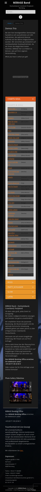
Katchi (10, 177)
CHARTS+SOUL (14, 99)
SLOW (10, 292)
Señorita (11, 159)
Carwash (11, 242)
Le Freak (11, 249)
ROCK (10, 282)
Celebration (12, 246)
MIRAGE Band (21, 2)
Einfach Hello (13, 148)
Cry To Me (11, 127)
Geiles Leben (12, 210)
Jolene (10, 206)
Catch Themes (31, 490)
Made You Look (13, 138)
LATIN (10, 297)
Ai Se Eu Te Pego (14, 239)
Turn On (11, 265)
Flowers (11, 118)
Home (10, 23)
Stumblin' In (12, 112)
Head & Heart (13, 145)
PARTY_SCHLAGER (15, 287)
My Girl (10, 258)
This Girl (11, 203)
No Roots (11, 192)
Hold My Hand (13, 219)
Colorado (11, 141)
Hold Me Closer (13, 134)
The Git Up (12, 155)
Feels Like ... (12, 109)
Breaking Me (12, 152)
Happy (10, 222)
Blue (9, 131)
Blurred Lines (13, 226)
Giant (10, 168)
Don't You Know (14, 196)
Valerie (10, 275)
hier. (21, 450)
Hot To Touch (13, 186)
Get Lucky (11, 229)
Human (10, 199)
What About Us (13, 183)
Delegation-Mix (13, 262)
